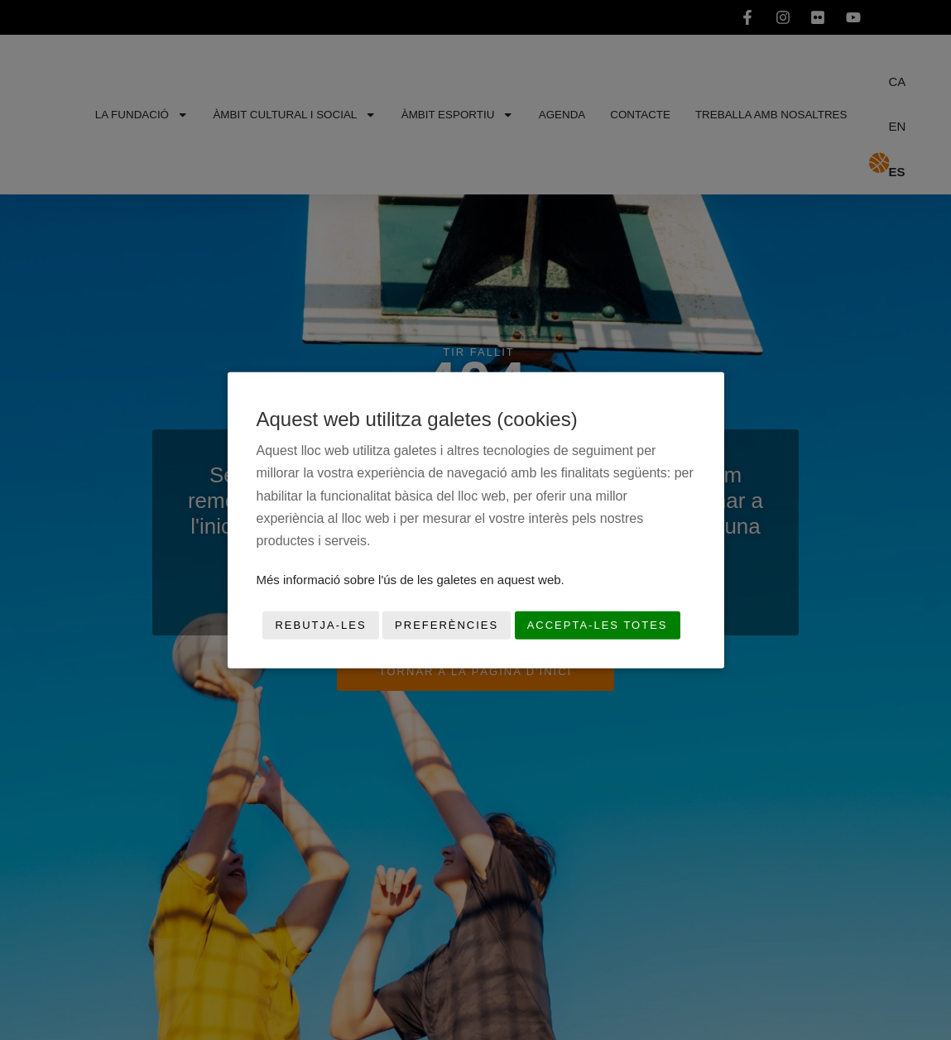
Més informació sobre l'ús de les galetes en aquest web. (410, 580)
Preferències (446, 625)
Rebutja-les (320, 625)
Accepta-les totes (597, 625)
